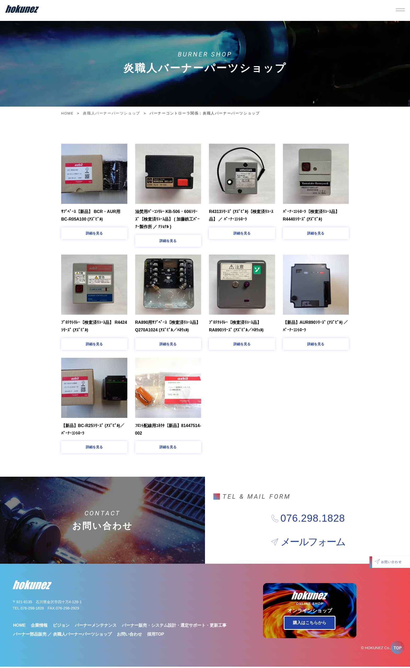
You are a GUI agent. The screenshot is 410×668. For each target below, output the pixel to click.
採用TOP (155, 635)
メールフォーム (313, 543)
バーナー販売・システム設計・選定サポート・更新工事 (174, 626)
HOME (67, 113)
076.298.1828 (313, 520)
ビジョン (61, 626)
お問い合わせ (129, 635)
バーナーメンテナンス (96, 626)
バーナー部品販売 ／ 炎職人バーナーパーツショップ (62, 635)
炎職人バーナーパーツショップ (111, 113)
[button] (94, 233)
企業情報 (39, 626)
